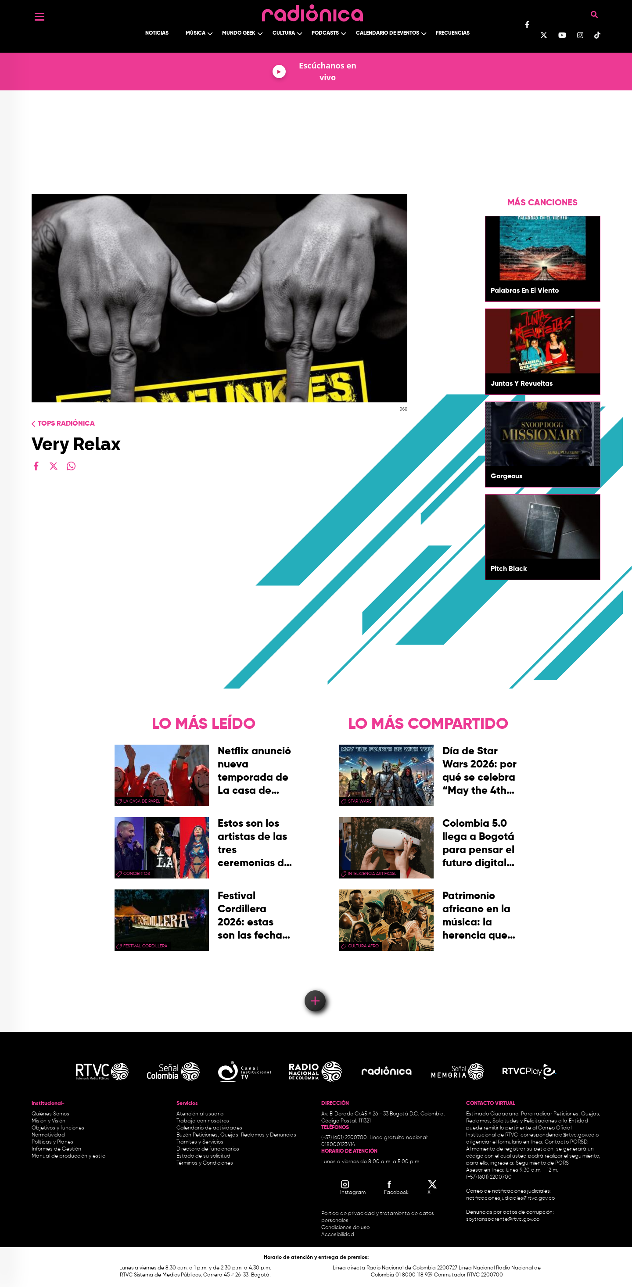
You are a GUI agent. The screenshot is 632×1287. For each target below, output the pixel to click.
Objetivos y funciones (58, 1128)
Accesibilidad (338, 1234)
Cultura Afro (363, 946)
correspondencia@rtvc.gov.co (557, 1135)
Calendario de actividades (209, 1128)
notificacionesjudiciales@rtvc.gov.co (510, 1198)
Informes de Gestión (56, 1149)
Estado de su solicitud (203, 1156)
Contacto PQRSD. (567, 1142)
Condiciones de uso (345, 1227)
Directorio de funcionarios (207, 1149)
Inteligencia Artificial (372, 873)
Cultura (284, 33)
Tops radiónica (66, 423)
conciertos (136, 873)
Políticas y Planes (52, 1142)
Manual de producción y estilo (68, 1156)
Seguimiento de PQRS (542, 1163)
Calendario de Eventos (387, 33)
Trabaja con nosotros (202, 1121)
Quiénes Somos (50, 1114)
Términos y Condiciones (204, 1163)
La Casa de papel (141, 801)
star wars (360, 801)
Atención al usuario (199, 1114)
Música (195, 33)
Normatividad (48, 1135)
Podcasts (325, 33)
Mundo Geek (238, 33)
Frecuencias (453, 33)
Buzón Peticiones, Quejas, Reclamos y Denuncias (236, 1135)
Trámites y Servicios (199, 1142)
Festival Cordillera (145, 946)
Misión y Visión (48, 1121)
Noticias (157, 33)
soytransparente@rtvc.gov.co (502, 1219)
